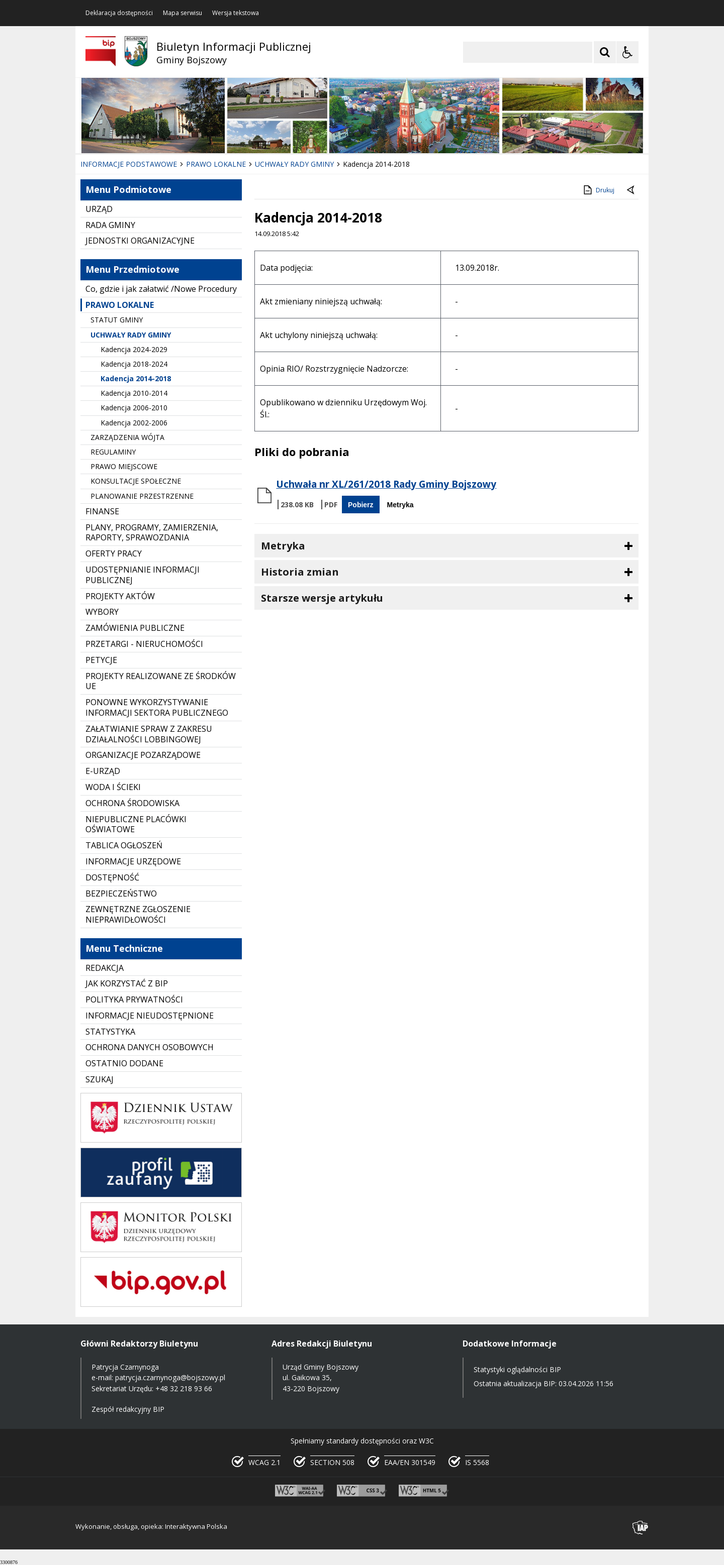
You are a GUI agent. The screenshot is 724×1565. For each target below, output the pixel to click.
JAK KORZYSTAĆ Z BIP (126, 983)
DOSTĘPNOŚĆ (112, 877)
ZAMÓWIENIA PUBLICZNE (135, 627)
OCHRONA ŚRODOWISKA (132, 803)
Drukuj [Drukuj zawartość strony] (598, 189)
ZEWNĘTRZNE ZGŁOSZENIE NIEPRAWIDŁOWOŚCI (138, 914)
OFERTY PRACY (113, 553)
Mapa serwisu (182, 13)
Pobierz (361, 505)
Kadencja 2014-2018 (136, 378)
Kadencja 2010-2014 (134, 393)
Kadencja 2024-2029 (134, 349)
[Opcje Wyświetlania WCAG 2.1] (627, 52)
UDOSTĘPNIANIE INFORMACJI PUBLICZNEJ (142, 575)
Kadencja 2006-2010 (134, 407)
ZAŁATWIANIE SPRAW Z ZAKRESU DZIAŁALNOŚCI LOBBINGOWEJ (148, 734)
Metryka (400, 505)
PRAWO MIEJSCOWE (123, 466)
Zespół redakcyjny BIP (128, 1409)
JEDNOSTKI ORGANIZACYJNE (140, 240)
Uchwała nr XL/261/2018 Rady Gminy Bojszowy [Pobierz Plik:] (386, 484)
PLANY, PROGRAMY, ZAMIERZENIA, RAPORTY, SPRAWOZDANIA (151, 532)
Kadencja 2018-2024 (134, 364)
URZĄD (99, 208)
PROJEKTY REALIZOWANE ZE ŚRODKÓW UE (160, 681)
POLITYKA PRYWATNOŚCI (134, 999)
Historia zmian (300, 572)
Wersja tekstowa (235, 13)
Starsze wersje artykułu (322, 598)
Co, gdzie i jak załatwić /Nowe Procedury (161, 288)
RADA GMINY (110, 225)
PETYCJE (101, 659)
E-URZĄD (102, 770)
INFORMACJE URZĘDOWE (133, 861)
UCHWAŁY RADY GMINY (130, 335)
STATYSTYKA (110, 1031)
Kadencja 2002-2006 (134, 422)
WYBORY (102, 611)
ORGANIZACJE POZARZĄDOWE (143, 754)
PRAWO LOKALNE (119, 304)
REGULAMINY (113, 452)
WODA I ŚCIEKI (113, 787)
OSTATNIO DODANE (124, 1063)
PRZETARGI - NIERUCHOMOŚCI (144, 643)
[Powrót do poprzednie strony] (631, 190)
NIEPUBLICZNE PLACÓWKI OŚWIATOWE (136, 824)
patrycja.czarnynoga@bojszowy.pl (170, 1377)
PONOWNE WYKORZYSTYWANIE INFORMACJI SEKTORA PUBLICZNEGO (156, 707)
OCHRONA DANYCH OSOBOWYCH (149, 1047)
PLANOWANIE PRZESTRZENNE (142, 496)
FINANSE (102, 511)
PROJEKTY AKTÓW (120, 596)
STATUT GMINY (116, 319)
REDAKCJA (104, 967)
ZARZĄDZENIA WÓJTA (127, 437)
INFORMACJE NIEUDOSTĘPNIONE (149, 1015)
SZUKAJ (99, 1079)
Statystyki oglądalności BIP (517, 1369)
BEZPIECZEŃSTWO (121, 893)
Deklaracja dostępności (119, 13)
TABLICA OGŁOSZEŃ (123, 845)
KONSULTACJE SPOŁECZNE (135, 481)
